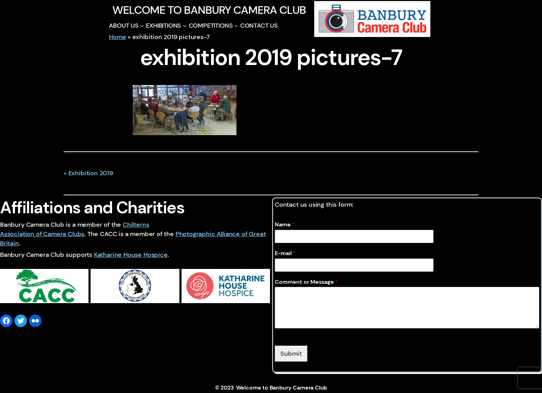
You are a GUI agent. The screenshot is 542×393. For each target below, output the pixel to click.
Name (285, 224)
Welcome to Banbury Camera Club (209, 10)
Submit (291, 353)
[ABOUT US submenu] (142, 26)
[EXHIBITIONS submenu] (185, 26)
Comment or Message (306, 282)
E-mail (285, 253)
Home (117, 37)
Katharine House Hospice (131, 255)
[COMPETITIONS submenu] (236, 26)
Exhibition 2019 (90, 173)
